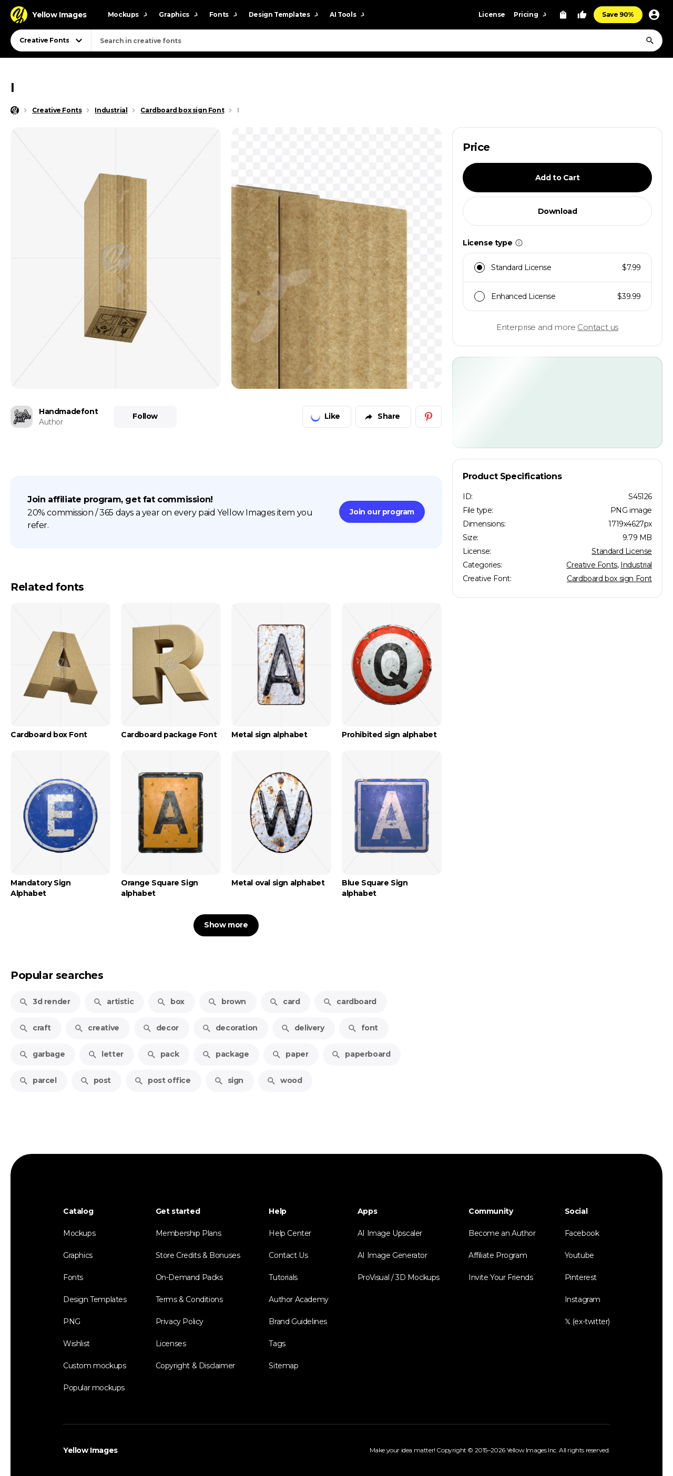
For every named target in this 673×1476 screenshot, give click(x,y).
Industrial (636, 565)
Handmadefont (68, 411)
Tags (277, 1343)
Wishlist (76, 1343)
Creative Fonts (591, 565)
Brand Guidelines (298, 1321)
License (491, 14)
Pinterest (581, 1277)
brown (227, 1001)
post (95, 1080)
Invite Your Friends (500, 1277)
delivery (302, 1028)
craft (35, 1028)
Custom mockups (94, 1365)
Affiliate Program (497, 1255)
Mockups (79, 1233)
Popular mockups (94, 1387)
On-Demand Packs (189, 1277)
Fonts (73, 1277)
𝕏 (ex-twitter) (587, 1321)
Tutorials (283, 1277)
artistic (113, 1001)
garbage (42, 1054)
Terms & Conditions (189, 1299)
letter (106, 1054)
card (284, 1001)
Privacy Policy (179, 1321)
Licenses (171, 1343)
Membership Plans (188, 1233)
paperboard (360, 1054)
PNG (71, 1321)
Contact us (597, 327)
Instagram (582, 1299)
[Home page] (15, 110)
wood (284, 1080)
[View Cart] (563, 14)
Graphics (78, 1255)
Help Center (290, 1233)
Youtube (579, 1255)
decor (160, 1028)
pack (163, 1054)
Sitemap (283, 1365)
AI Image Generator (392, 1255)
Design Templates (95, 1299)
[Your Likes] (582, 14)
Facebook (582, 1233)
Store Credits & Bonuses (198, 1255)
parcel (38, 1080)
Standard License (622, 551)
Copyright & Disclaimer (195, 1365)
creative (96, 1028)
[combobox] (376, 40)
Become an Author (502, 1233)
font (363, 1028)
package (225, 1054)
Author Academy (298, 1299)
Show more (226, 925)
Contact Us (288, 1255)
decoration (230, 1028)
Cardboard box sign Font (609, 578)
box (171, 1001)
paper (290, 1054)
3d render (44, 1001)
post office (162, 1080)
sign (228, 1080)
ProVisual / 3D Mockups (399, 1277)
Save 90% (618, 14)
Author (51, 422)
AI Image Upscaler (390, 1233)
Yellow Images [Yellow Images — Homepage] (90, 1450)
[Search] (650, 40)
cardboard (349, 1001)
